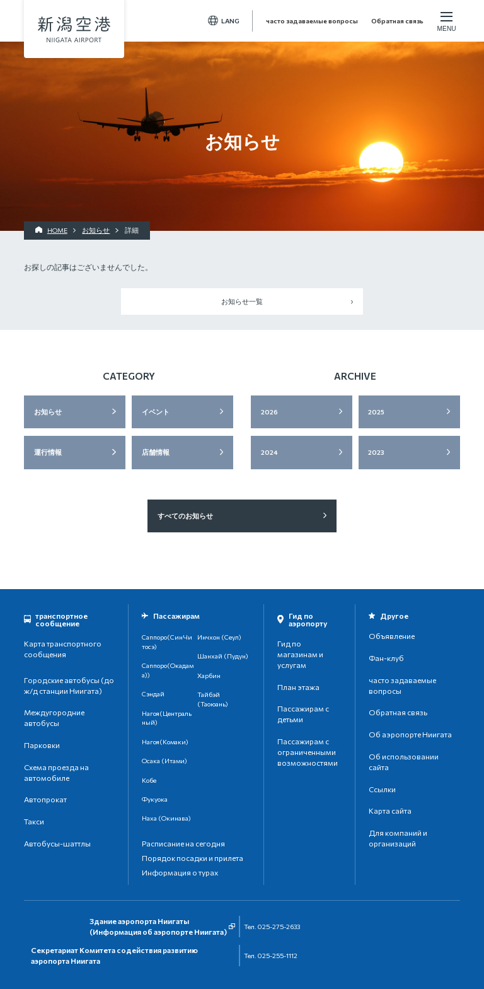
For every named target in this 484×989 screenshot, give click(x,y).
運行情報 (48, 452)
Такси (34, 821)
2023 (376, 452)
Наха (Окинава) (166, 818)
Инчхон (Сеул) (219, 637)
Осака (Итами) (164, 760)
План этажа (298, 686)
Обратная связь (397, 20)
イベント (156, 411)
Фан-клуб (386, 657)
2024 (269, 452)
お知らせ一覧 (242, 301)
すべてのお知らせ (185, 516)
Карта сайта (390, 810)
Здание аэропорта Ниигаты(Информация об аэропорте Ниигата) (158, 926)
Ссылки (382, 789)
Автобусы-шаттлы (57, 843)
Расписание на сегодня (183, 843)
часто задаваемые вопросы (312, 20)
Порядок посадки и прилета (192, 857)
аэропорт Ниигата (74, 29)
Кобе (149, 780)
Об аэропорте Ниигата (410, 734)
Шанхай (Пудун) (222, 656)
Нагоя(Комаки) (165, 741)
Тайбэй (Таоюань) (212, 699)
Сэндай (153, 693)
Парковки (42, 744)
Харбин (209, 675)
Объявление (392, 635)
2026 (269, 411)
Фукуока (155, 799)
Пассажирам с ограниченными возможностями (307, 752)
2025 (376, 411)
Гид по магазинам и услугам (300, 654)
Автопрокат (45, 799)
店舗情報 (156, 452)
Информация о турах (180, 872)
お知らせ (48, 411)
